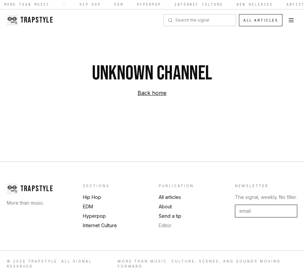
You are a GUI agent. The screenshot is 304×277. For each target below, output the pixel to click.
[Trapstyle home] (30, 20)
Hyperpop (150, 4)
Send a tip (170, 216)
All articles (260, 20)
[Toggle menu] (291, 20)
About (165, 206)
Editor (165, 225)
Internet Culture (199, 4)
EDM (119, 4)
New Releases (255, 4)
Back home (152, 93)
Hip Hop (90, 4)
